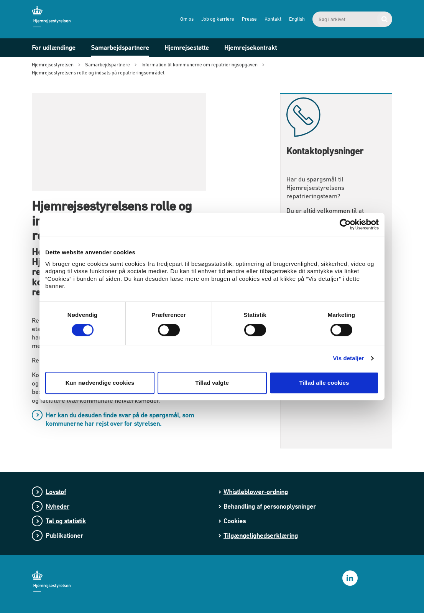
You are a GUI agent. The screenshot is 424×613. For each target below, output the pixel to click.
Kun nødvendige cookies (100, 382)
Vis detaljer (348, 358)
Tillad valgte (212, 382)
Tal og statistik (66, 521)
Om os (187, 19)
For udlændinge (54, 47)
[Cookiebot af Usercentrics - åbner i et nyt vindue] (345, 224)
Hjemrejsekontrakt (250, 47)
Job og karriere (217, 19)
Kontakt (273, 19)
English (297, 19)
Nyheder (57, 506)
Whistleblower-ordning (256, 492)
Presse (249, 19)
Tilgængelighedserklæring (261, 535)
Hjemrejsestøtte (186, 47)
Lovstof (56, 492)
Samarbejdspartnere (120, 47)
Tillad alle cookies (324, 382)
